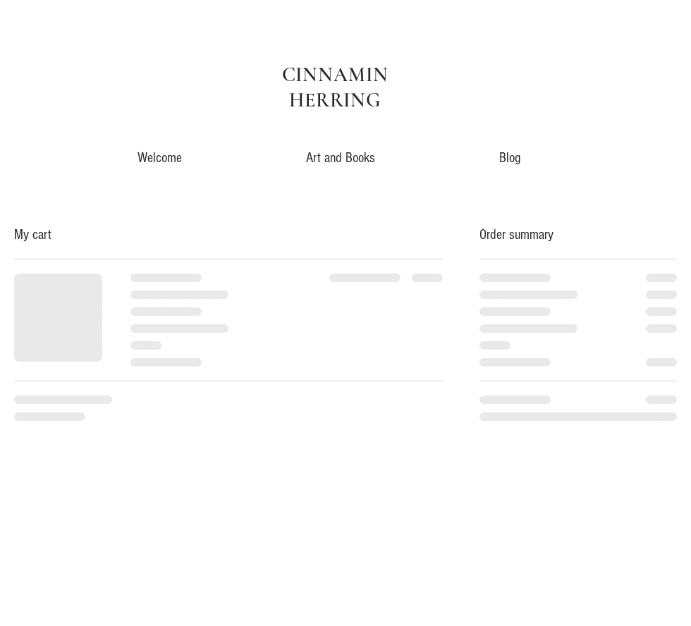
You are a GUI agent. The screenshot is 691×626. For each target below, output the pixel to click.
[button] (340, 151)
